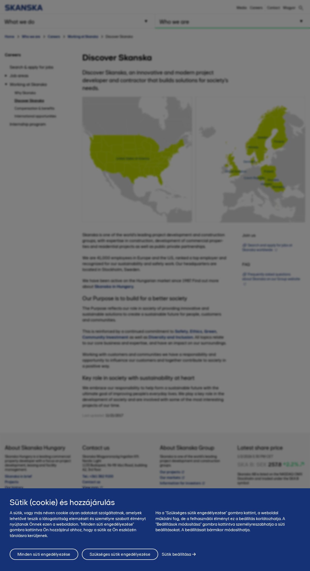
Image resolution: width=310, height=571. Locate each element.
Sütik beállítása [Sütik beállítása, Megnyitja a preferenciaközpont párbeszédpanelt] (176, 557)
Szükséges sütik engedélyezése (120, 558)
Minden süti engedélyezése (43, 558)
